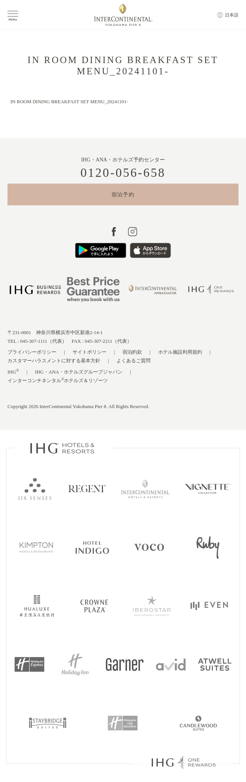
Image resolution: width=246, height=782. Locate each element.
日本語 (231, 15)
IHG (13, 371)
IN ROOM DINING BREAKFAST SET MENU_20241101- (69, 101)
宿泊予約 (123, 194)
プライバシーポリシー (32, 352)
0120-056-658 (123, 173)
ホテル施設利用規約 (180, 352)
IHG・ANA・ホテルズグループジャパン (78, 372)
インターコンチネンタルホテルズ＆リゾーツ (58, 380)
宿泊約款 (132, 352)
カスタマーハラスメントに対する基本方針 (54, 360)
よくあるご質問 (133, 360)
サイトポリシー (89, 352)
